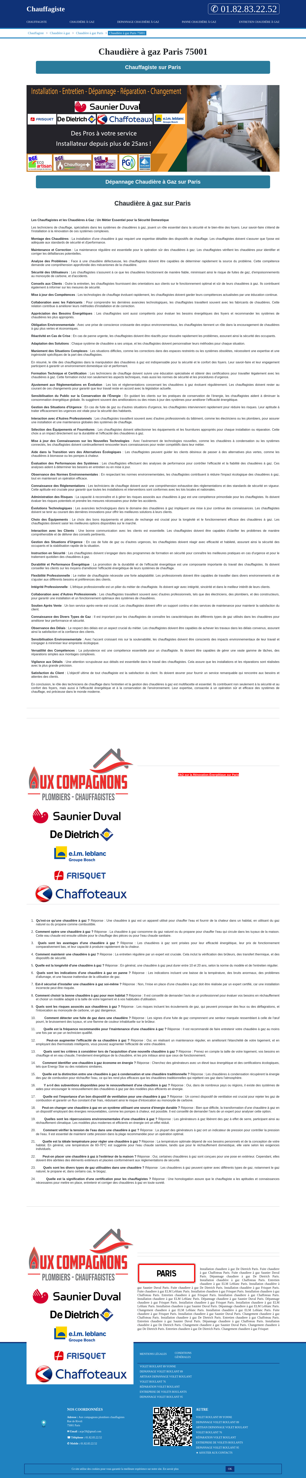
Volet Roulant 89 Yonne (158, 1366)
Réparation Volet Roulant (160, 1386)
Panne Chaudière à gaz (199, 21)
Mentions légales (153, 1354)
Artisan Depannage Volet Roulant (166, 1376)
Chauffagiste (37, 21)
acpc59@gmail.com (90, 1431)
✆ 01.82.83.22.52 (244, 9)
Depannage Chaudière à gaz (138, 21)
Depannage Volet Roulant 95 (161, 1396)
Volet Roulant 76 (153, 1381)
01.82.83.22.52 (93, 1437)
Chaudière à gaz (82, 21)
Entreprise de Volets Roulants (163, 1391)
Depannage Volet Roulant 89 (161, 1371)
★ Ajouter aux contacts (214, 1452)
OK (230, 1468)
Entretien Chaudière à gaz (259, 21)
